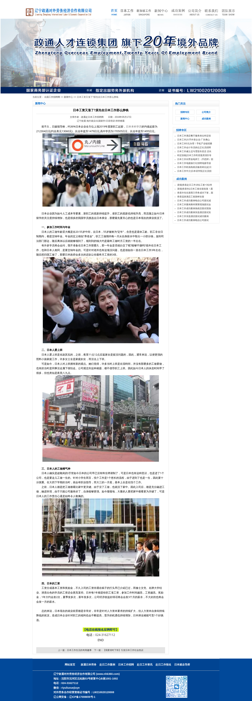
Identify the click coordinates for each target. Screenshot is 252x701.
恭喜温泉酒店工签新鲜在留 (190, 196)
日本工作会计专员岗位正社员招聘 (194, 147)
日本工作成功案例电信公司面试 (193, 220)
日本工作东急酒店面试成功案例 (193, 216)
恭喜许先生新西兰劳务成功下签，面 (195, 192)
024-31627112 (105, 635)
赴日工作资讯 (145, 664)
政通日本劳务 (88, 664)
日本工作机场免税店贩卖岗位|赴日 (194, 167)
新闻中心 (68, 97)
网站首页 (70, 664)
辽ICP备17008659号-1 (82, 696)
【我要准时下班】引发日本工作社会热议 (123, 650)
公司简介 (206, 112)
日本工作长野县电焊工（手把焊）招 (195, 159)
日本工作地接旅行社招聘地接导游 (194, 163)
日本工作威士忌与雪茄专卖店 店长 (194, 151)
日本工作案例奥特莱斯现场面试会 (194, 204)
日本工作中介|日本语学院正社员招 (194, 171)
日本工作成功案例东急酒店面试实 (194, 212)
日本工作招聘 (126, 664)
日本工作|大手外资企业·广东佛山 (193, 139)
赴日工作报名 (163, 664)
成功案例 (206, 118)
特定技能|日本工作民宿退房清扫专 (194, 155)
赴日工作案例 (107, 664)
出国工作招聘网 (52, 97)
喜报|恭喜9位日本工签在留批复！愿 (195, 188)
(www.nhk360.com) (108, 673)
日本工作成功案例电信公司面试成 (194, 200)
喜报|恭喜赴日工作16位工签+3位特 (194, 185)
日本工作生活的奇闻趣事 (79, 650)
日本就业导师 (182, 664)
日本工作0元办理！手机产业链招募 (194, 143)
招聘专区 (184, 112)
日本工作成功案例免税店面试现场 (194, 208)
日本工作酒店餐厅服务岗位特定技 (194, 135)
